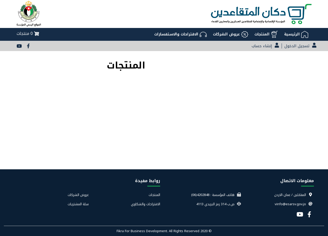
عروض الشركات (78, 195)
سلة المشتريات (78, 204)
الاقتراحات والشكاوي (145, 204)
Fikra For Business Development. (143, 231)
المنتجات (154, 195)
